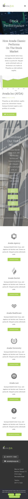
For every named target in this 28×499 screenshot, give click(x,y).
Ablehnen (18, 494)
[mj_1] (8, 3)
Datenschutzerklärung (14, 496)
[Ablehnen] (26, 494)
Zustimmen (11, 494)
